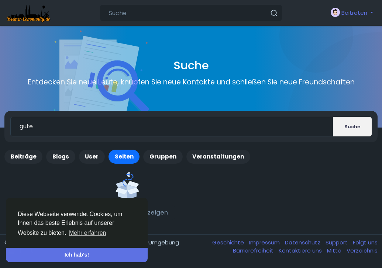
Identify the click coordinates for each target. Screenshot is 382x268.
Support (337, 242)
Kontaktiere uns (301, 250)
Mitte (335, 250)
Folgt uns (365, 242)
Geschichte (228, 242)
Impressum (265, 242)
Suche (352, 126)
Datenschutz (303, 242)
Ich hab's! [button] (77, 255)
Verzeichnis (362, 250)
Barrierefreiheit (254, 250)
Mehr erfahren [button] (87, 233)
